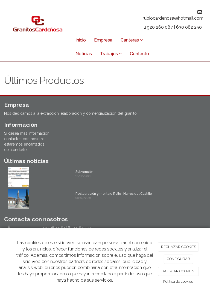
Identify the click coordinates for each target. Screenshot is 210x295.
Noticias (83, 53)
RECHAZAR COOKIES (178, 247)
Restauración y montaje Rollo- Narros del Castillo (113, 194)
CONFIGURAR (178, 259)
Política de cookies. (178, 281)
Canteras (132, 40)
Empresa (103, 40)
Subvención (84, 172)
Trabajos (111, 53)
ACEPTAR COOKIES (178, 271)
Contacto (139, 53)
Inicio (80, 40)
